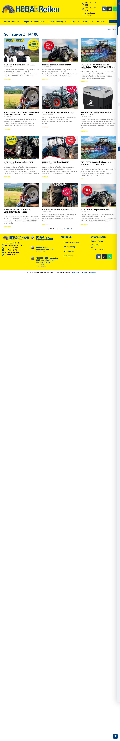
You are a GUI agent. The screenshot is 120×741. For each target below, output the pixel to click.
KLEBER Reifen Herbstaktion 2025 (55, 162)
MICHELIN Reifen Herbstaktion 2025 (18, 162)
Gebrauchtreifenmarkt (71, 242)
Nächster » (69, 229)
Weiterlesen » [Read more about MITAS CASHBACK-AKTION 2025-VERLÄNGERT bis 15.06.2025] (7, 226)
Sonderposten (68, 256)
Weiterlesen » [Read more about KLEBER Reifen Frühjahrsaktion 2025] (84, 224)
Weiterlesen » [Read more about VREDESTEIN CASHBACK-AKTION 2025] (45, 127)
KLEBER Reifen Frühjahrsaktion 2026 (56, 65)
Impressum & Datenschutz (79, 272)
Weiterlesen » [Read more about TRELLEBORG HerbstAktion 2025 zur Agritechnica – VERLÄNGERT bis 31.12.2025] (84, 81)
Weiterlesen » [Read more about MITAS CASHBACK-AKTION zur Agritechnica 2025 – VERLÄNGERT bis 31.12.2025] (7, 129)
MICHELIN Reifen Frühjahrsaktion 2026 (19, 65)
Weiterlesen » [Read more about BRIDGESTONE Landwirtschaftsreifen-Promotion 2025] (84, 131)
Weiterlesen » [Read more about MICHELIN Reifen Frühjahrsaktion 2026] (7, 79)
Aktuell (74, 22)
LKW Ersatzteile (68, 251)
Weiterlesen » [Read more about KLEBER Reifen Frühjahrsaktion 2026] (45, 79)
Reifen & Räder (11, 22)
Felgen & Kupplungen (34, 22)
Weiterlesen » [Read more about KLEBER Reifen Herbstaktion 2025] (45, 176)
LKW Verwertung (57, 22)
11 (64, 229)
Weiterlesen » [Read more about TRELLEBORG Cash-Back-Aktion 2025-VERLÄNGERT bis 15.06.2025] (84, 179)
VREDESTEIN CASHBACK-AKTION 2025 (57, 112)
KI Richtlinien (92, 272)
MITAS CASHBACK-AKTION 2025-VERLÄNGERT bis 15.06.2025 (17, 211)
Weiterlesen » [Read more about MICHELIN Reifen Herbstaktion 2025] (7, 176)
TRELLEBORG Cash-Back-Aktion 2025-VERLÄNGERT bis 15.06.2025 (96, 163)
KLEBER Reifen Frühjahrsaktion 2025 (95, 210)
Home (109, 29)
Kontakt (88, 22)
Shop (101, 22)
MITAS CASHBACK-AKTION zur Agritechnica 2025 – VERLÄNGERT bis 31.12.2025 (21, 113)
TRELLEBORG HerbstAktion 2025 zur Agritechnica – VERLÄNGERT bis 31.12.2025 (98, 66)
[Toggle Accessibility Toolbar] (115, 736)
